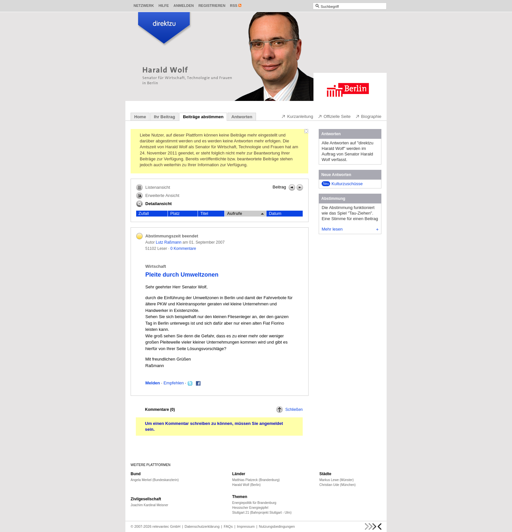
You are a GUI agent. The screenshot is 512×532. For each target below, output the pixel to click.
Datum (275, 213)
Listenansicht (153, 187)
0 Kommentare (183, 248)
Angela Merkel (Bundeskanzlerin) (155, 480)
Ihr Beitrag (164, 116)
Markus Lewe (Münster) (336, 480)
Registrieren (212, 6)
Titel (204, 213)
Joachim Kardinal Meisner (149, 505)
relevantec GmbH (166, 526)
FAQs (228, 526)
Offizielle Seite (334, 116)
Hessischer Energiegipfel (250, 507)
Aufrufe (245, 213)
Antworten (241, 116)
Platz (175, 213)
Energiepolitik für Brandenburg (254, 503)
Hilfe (163, 6)
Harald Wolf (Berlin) (246, 485)
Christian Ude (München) (337, 485)
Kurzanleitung (297, 116)
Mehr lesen (350, 229)
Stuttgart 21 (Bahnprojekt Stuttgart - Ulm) (262, 512)
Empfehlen (174, 382)
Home (140, 116)
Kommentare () (160, 409)
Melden (152, 382)
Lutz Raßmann (169, 242)
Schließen (289, 409)
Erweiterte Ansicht (157, 195)
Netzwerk (144, 6)
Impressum (246, 526)
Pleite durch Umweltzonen (181, 274)
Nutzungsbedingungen (277, 526)
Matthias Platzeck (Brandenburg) (256, 480)
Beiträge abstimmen (203, 116)
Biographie (368, 116)
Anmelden (183, 6)
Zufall (143, 213)
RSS (233, 6)
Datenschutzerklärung (201, 526)
